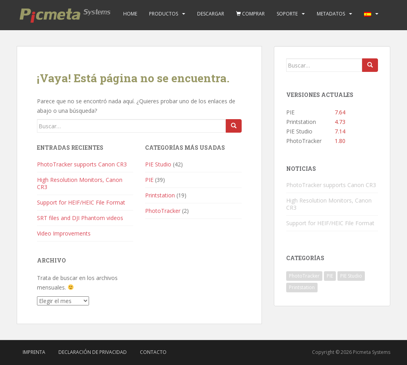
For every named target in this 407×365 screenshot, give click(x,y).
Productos (163, 13)
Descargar (210, 13)
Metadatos (331, 13)
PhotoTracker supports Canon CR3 (82, 164)
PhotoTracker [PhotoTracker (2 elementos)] (304, 275)
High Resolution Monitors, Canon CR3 (79, 183)
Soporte (287, 13)
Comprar (250, 13)
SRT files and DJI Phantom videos (80, 218)
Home (130, 13)
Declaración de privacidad (92, 352)
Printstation (160, 195)
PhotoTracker (162, 210)
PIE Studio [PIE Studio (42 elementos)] (351, 275)
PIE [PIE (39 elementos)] (330, 275)
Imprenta (34, 352)
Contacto (153, 352)
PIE (149, 179)
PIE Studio (158, 164)
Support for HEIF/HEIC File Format (81, 202)
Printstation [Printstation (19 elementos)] (302, 287)
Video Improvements (64, 233)
